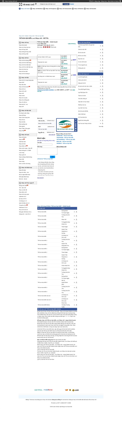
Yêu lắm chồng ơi (82, 98)
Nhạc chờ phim (22, 137)
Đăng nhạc (104, 1)
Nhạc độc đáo (22, 84)
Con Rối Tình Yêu (82, 108)
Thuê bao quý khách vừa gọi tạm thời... (86, 45)
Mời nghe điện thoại (24, 176)
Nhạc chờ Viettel (25, 8)
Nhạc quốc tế (22, 154)
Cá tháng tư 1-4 (23, 201)
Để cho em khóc (82, 55)
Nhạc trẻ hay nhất (23, 49)
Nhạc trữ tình (22, 143)
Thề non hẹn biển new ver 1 (44, 301)
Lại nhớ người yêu (82, 77)
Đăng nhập (97, 1)
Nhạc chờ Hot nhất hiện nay (26, 67)
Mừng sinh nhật (23, 185)
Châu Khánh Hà (65, 266)
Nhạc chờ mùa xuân (24, 194)
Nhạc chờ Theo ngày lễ (27, 183)
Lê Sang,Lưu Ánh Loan (65, 237)
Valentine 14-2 (22, 196)
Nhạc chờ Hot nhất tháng (25, 62)
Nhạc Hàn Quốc (23, 45)
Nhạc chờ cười (22, 91)
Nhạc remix (22, 95)
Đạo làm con (81, 58)
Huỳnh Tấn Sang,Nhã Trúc (65, 245)
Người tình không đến (83, 120)
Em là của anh (81, 52)
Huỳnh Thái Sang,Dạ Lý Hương (64, 232)
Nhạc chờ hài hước (23, 86)
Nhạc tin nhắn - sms (24, 172)
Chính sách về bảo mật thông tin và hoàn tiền (61, 408)
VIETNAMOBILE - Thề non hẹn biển (66, 139)
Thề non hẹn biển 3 (42, 288)
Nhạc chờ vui (22, 89)
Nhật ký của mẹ (82, 104)
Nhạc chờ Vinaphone (51, 8)
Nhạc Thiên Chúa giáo (24, 128)
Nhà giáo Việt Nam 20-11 (25, 211)
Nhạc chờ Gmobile (91, 8)
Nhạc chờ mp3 (25, 134)
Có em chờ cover (82, 61)
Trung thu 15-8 (22, 205)
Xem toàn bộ (52, 134)
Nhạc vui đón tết (23, 190)
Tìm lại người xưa (82, 65)
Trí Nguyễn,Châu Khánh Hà (66, 224)
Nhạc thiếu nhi (22, 146)
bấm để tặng (64, 63)
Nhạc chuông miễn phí (11, 1)
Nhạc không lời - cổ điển (25, 150)
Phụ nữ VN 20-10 (23, 209)
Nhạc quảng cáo (23, 124)
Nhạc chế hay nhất (23, 54)
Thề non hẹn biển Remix (44, 306)
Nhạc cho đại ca (23, 102)
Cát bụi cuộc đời (82, 49)
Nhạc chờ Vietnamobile (65, 8)
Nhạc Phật (21, 130)
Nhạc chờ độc (25, 77)
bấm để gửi (64, 68)
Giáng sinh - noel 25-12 (24, 214)
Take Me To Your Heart (83, 101)
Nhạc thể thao (22, 115)
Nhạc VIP (21, 106)
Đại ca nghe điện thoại (24, 174)
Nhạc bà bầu (22, 122)
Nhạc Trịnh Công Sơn (24, 117)
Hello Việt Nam (81, 114)
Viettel (26, 36)
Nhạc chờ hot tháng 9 (24, 60)
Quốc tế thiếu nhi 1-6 (24, 203)
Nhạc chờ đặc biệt (26, 110)
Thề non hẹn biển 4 (42, 293)
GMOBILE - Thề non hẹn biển (64, 143)
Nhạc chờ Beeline (78, 8)
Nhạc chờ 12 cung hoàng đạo (26, 80)
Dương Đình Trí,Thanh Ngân (65, 213)
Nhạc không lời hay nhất (25, 51)
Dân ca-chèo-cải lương (24, 163)
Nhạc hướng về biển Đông (25, 157)
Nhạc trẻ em (22, 119)
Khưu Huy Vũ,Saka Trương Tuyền (66, 306)
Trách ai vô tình (82, 95)
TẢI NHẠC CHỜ (28, 5)
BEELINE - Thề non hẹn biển (64, 141)
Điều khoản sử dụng (113, 1)
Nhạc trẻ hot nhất (23, 71)
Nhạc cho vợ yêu (23, 97)
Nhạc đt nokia (22, 170)
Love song (21, 152)
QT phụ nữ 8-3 (22, 198)
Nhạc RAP (21, 82)
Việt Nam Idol (22, 141)
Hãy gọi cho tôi (82, 83)
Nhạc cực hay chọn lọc (24, 47)
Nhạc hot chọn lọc (23, 69)
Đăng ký (91, 1)
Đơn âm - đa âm (23, 179)
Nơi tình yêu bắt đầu (83, 111)
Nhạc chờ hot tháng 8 (24, 73)
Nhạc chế (21, 93)
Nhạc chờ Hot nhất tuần (25, 64)
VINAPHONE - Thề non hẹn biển (65, 137)
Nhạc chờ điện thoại (27, 167)
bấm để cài (64, 57)
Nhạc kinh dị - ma (23, 104)
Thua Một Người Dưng (83, 89)
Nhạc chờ (21, 36)
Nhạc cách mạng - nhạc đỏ (25, 148)
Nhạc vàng (21, 161)
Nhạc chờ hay (25, 42)
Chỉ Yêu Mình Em (82, 117)
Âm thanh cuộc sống (24, 113)
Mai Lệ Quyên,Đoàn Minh (65, 283)
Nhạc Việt (21, 159)
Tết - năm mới (22, 187)
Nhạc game (22, 126)
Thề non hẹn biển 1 (42, 241)
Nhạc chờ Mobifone (38, 8)
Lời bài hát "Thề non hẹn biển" (45, 160)
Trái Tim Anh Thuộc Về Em (84, 123)
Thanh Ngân (65, 228)
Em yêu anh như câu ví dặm (85, 86)
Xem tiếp (101, 71)
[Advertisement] (57, 376)
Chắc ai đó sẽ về (82, 80)
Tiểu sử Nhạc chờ (61, 146)
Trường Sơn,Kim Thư (66, 217)
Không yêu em (81, 68)
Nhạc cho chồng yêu (24, 100)
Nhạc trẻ (21, 139)
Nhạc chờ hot (25, 57)
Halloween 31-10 (23, 207)
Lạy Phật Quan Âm (82, 92)
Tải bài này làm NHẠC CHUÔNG (45, 90)
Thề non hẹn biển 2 (42, 270)
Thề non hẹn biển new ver (44, 297)
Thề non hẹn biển (39, 36)
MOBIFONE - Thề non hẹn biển (65, 135)
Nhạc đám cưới (23, 192)
